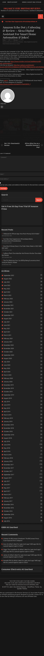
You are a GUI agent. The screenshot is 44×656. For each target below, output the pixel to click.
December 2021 (9, 305)
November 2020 (9, 348)
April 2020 (7, 371)
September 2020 (9, 355)
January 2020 (8, 381)
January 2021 (8, 342)
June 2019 (7, 405)
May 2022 (7, 288)
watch (6, 80)
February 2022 (8, 298)
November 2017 (9, 468)
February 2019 (8, 418)
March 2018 (7, 454)
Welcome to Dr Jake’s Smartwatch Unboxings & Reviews (22, 583)
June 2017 (7, 484)
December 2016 (9, 504)
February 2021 (8, 338)
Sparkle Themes (22, 588)
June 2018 (7, 445)
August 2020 (8, 358)
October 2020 (8, 352)
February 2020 (8, 378)
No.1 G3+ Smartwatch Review (12, 144)
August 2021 (8, 318)
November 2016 (9, 508)
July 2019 (7, 401)
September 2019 (9, 395)
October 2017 (8, 471)
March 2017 (7, 494)
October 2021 (8, 312)
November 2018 (9, 428)
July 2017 (7, 481)
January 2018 (8, 461)
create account (12, 2)
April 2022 (7, 292)
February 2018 (8, 458)
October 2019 (8, 391)
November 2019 (9, 388)
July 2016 (7, 521)
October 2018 (8, 431)
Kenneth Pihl (7, 560)
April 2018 (7, 451)
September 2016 (9, 514)
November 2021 (9, 308)
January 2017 (8, 501)
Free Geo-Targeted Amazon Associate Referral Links (22, 584)
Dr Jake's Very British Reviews (22, 8)
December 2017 (9, 464)
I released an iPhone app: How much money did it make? (21, 234)
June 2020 (7, 365)
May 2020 (7, 368)
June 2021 (7, 325)
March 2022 (7, 295)
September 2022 (9, 275)
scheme (5, 538)
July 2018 (7, 441)
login (4, 2)
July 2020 (7, 362)
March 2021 (7, 335)
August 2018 (8, 438)
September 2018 (9, 435)
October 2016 (8, 511)
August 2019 (8, 398)
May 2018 (7, 448)
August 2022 (8, 279)
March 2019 (7, 415)
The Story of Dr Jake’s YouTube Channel (22, 581)
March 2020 (7, 375)
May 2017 (7, 488)
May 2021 (7, 328)
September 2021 (9, 315)
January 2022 (8, 302)
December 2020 (9, 345)
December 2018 (9, 425)
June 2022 (7, 285)
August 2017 (8, 478)
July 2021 (7, 322)
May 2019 (7, 408)
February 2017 (8, 498)
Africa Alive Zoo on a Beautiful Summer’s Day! (32, 145)
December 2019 (9, 385)
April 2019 (7, 411)
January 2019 (8, 421)
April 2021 (7, 332)
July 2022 (7, 282)
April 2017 (7, 491)
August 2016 (8, 518)
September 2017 (9, 474)
